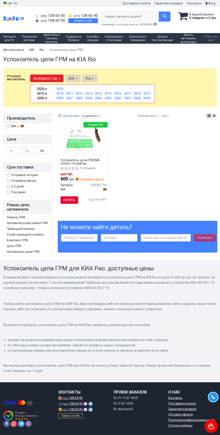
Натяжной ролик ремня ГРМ (27, 223)
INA (15, 126)
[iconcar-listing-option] (214, 116)
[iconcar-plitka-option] (209, 116)
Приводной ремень (21, 229)
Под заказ (16, 192)
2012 (79, 93)
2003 (88, 98)
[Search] (164, 16)
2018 (137, 93)
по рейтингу (90, 116)
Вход (210, 3)
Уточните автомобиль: (16, 77)
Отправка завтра (21, 180)
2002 (79, 98)
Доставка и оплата (136, 3)
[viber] (28, 423)
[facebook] (6, 423)
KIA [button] (72, 78)
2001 (69, 98)
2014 (98, 93)
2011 (69, 93)
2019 (146, 93)
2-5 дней (15, 186)
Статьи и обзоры (180, 425)
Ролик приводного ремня (25, 234)
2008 (137, 98)
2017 (127, 93)
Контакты (194, 3)
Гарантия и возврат (169, 3)
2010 (59, 93)
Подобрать (205, 238)
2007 (127, 98)
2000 (59, 98)
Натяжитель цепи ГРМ (23, 251)
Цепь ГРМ (14, 246)
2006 (117, 98)
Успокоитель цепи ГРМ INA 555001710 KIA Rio (80, 161)
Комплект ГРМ (17, 240)
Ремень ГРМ (16, 217)
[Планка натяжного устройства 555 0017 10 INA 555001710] (84, 138)
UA (7, 3)
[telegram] (21, 423)
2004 (98, 98)
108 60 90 (50, 15)
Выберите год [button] (46, 78)
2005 (108, 98)
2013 (88, 93)
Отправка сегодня (22, 175)
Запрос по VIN (83, 20)
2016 (117, 93)
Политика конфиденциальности (191, 420)
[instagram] (14, 423)
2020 (59, 89)
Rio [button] (90, 78)
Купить (69, 200)
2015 (108, 93)
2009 (146, 98)
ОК (42, 151)
